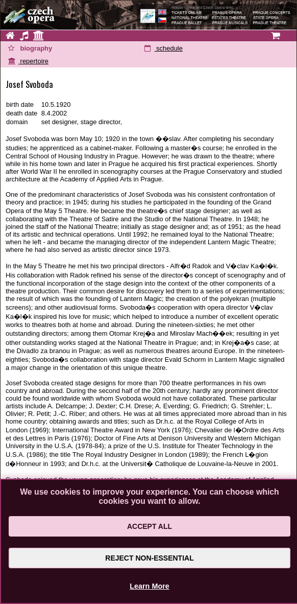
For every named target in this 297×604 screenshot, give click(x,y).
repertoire (28, 61)
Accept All (149, 526)
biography (30, 48)
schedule (163, 48)
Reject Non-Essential (149, 558)
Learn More (149, 586)
